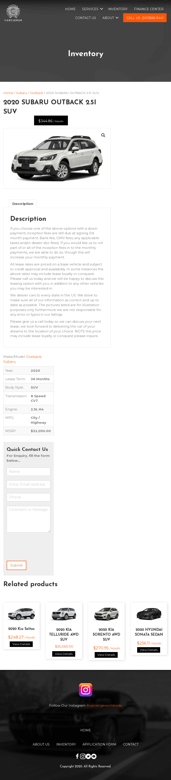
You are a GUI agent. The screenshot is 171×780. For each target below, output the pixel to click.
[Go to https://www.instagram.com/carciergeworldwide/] (83, 757)
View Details (21, 644)
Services (90, 9)
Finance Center (148, 9)
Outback (36, 93)
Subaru (21, 93)
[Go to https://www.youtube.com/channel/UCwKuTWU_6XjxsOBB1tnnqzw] (94, 757)
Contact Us (85, 18)
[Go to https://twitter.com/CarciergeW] (88, 757)
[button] (103, 135)
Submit (16, 565)
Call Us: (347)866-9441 (145, 18)
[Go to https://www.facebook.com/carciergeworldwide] (77, 757)
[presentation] (40, 553)
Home (70, 9)
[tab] (23, 204)
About (108, 18)
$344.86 (50, 121)
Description (22, 204)
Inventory (118, 9)
